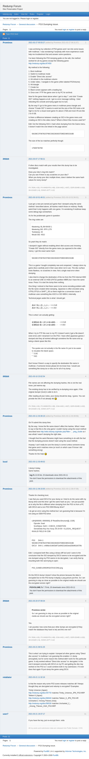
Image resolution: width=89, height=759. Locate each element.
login (64, 30)
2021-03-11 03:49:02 (37, 462)
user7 (5, 714)
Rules (32, 14)
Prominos (7, 42)
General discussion (27, 24)
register (72, 30)
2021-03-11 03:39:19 (37, 416)
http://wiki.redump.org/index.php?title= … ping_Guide (61, 432)
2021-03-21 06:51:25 (37, 647)
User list (24, 14)
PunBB (46, 751)
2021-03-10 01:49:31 (37, 197)
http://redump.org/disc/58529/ (40, 703)
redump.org (7, 14)
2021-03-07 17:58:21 (37, 159)
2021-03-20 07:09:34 (37, 601)
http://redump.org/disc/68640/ (40, 698)
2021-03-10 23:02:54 (37, 376)
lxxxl (5, 462)
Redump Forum (12, 6)
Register (40, 14)
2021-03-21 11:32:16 (37, 677)
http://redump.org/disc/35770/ (40, 693)
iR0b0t (6, 159)
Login (48, 14)
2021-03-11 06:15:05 (37, 489)
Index (16, 14)
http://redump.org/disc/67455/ (40, 63)
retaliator (7, 677)
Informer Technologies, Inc (75, 751)
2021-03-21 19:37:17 (37, 714)
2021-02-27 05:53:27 (37, 43)
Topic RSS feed (12, 34)
